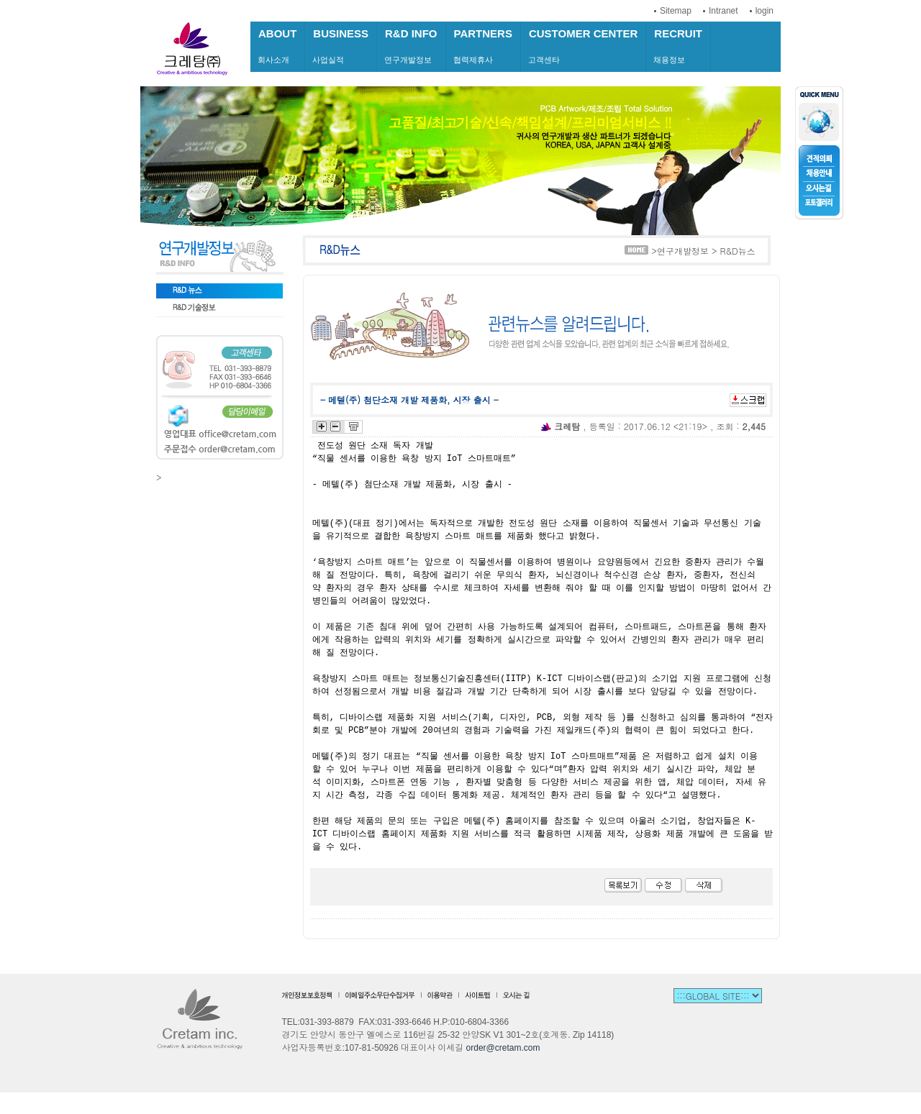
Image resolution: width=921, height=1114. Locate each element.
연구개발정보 (411, 45)
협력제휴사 (483, 45)
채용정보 (678, 45)
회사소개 (277, 45)
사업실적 (340, 45)
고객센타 (583, 45)
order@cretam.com (503, 1048)
